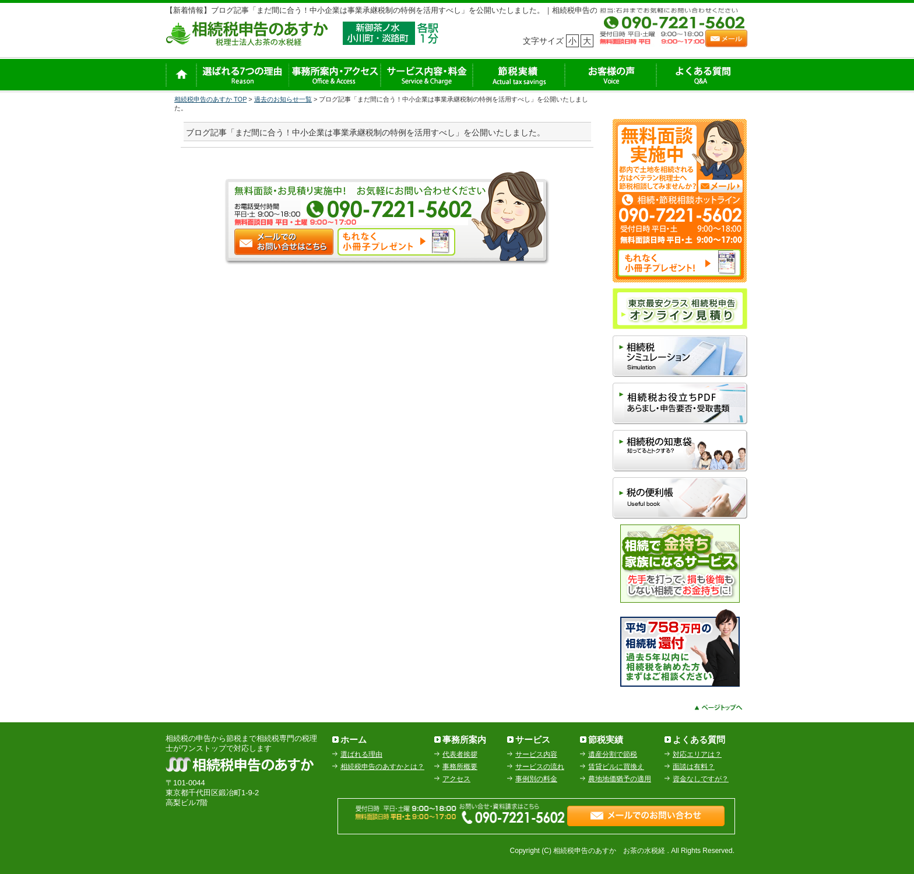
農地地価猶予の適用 (619, 778)
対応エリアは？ (697, 754)
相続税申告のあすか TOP (210, 99)
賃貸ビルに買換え (616, 766)
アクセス (456, 778)
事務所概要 (459, 766)
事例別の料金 (536, 778)
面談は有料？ (694, 766)
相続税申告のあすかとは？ (382, 766)
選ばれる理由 (361, 754)
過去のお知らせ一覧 (283, 99)
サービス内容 (536, 754)
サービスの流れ (539, 766)
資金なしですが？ (701, 778)
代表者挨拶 (459, 754)
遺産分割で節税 (612, 754)
